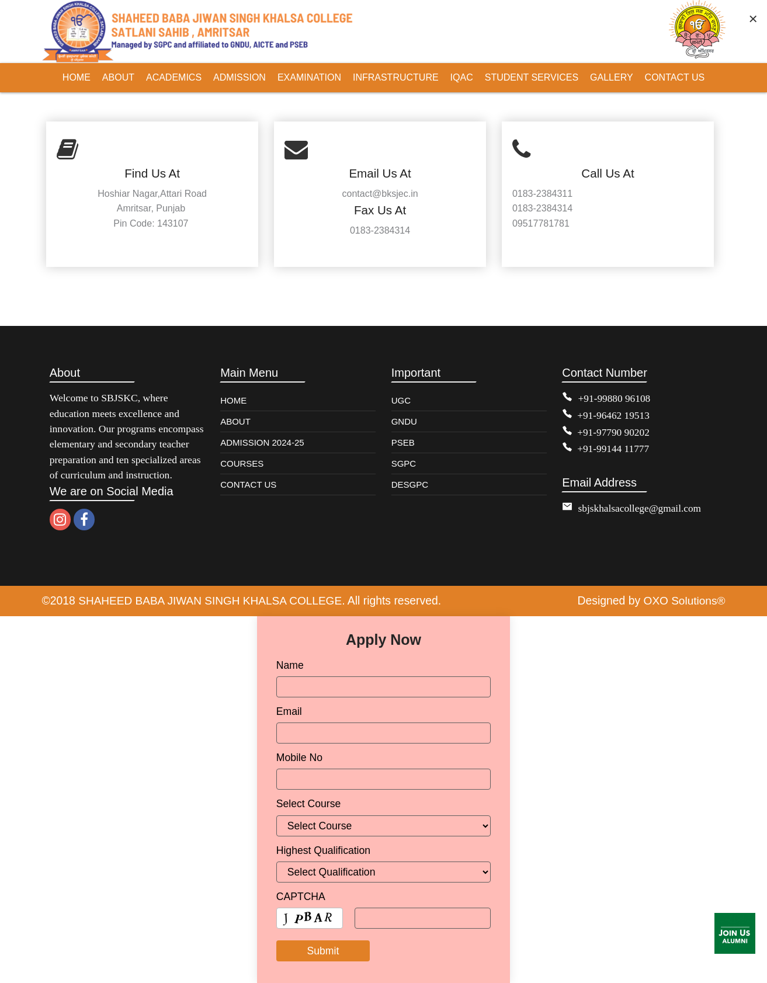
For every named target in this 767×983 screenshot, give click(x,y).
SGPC (404, 463)
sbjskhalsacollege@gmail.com (640, 507)
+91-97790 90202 (614, 431)
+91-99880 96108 (615, 398)
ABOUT (235, 421)
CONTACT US (248, 484)
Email (289, 711)
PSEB (403, 442)
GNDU (404, 421)
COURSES (241, 463)
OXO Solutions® (683, 600)
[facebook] (84, 519)
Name (290, 665)
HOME (233, 400)
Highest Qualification (323, 850)
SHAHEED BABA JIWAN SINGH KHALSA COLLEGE (212, 600)
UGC (401, 400)
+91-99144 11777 (613, 448)
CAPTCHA (300, 896)
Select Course (308, 804)
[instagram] (60, 519)
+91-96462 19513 (614, 415)
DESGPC (409, 484)
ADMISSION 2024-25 (262, 442)
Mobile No (299, 757)
